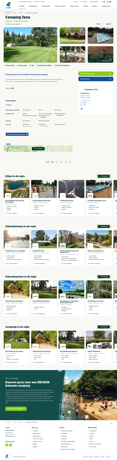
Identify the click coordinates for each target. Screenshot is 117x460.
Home (14, 13)
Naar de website (95, 79)
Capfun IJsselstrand (94, 351)
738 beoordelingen (68, 313)
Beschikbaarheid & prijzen (95, 73)
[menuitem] (21, 6)
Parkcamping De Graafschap (14, 301)
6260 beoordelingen (40, 263)
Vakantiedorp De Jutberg (96, 301)
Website (85, 102)
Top (111, 423)
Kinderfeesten (64, 446)
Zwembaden (64, 433)
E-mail (84, 104)
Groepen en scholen (60, 6)
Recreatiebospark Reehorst (41, 301)
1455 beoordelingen (95, 263)
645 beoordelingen (13, 213)
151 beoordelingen (68, 263)
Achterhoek (20, 252)
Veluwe (46, 202)
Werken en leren (106, 6)
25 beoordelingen (40, 213)
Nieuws (91, 438)
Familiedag (63, 438)
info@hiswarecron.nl (10, 436)
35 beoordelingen (95, 313)
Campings (21, 6)
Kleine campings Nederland (68, 449)
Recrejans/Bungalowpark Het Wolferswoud (69, 251)
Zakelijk (86, 6)
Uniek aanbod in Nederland (25, 1)
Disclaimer (97, 456)
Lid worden (92, 433)
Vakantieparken (46, 6)
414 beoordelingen (13, 313)
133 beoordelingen (95, 213)
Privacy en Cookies (88, 456)
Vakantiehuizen (33, 6)
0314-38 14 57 (86, 100)
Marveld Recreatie (38, 251)
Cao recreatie (92, 446)
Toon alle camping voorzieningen (17, 134)
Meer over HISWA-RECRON (15, 409)
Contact (91, 441)
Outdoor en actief (74, 6)
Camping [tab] (8, 105)
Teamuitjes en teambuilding (68, 441)
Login (103, 1)
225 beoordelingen (40, 313)
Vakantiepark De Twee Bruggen (15, 251)
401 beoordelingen (15, 24)
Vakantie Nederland (94, 1)
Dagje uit (94, 6)
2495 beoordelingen (95, 362)
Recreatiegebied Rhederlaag (41, 201)
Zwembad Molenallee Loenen (97, 201)
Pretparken (63, 436)
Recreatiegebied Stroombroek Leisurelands (14, 201)
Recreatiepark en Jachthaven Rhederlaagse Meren (69, 302)
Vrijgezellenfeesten (66, 444)
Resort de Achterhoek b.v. (96, 251)
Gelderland (14, 204)
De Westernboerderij (66, 201)
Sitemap (108, 456)
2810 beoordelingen (13, 263)
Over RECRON (84, 1)
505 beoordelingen (68, 213)
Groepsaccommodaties (67, 430)
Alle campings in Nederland (31, 13)
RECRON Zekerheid (39, 1)
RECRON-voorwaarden (95, 444)
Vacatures (76, 1)
